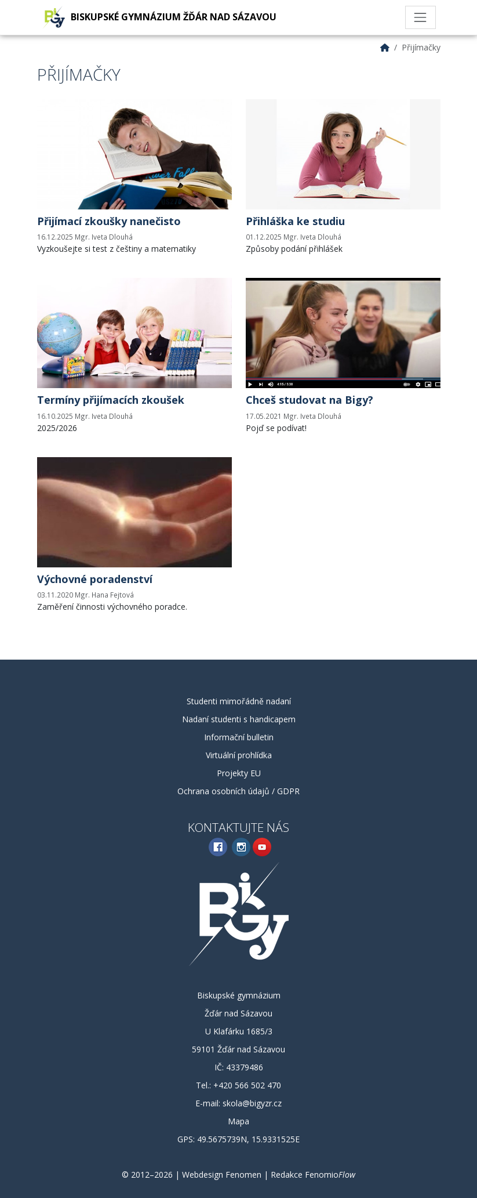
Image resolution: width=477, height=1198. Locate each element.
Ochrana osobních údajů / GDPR (238, 791)
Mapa (238, 1121)
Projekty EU (239, 773)
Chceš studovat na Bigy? (309, 400)
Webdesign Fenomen (221, 1174)
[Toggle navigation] (420, 17)
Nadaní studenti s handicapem (239, 719)
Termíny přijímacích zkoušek (110, 400)
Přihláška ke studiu (295, 221)
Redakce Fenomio (313, 1174)
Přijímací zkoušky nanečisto (109, 221)
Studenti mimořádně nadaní (239, 701)
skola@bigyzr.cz (252, 1103)
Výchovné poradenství (94, 579)
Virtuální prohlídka (239, 755)
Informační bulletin (239, 737)
